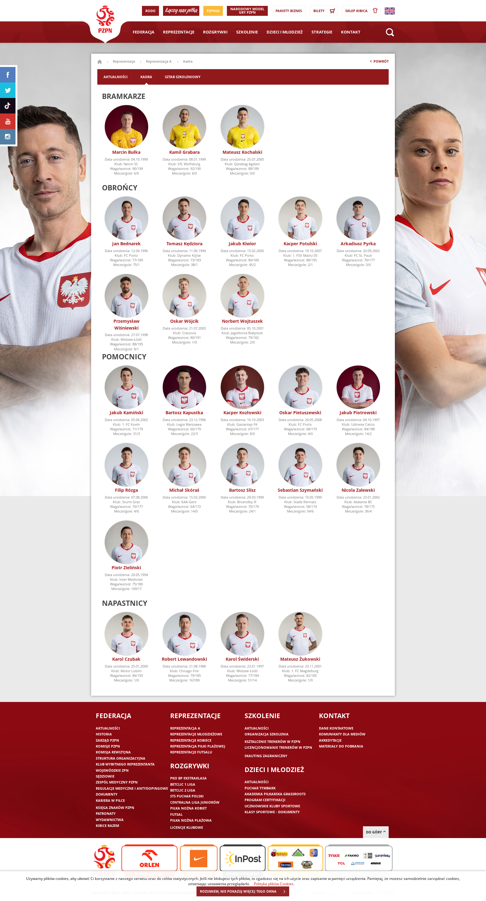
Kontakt (350, 32)
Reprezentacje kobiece (190, 740)
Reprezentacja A (159, 61)
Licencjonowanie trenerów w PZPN (278, 747)
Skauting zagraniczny (266, 755)
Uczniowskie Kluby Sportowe (272, 806)
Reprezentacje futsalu (191, 752)
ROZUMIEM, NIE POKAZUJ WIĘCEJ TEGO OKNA (244, 891)
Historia (104, 734)
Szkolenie (247, 32)
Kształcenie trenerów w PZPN (272, 741)
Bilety (325, 11)
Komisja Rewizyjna (113, 752)
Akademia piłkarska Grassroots (275, 794)
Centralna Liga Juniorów (194, 802)
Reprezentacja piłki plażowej (197, 746)
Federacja (143, 32)
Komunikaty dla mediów (342, 734)
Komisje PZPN (108, 746)
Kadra (146, 76)
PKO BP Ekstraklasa (188, 778)
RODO (150, 10)
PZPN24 (213, 10)
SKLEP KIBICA (362, 11)
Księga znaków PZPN (115, 807)
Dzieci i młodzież (285, 32)
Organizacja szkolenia (267, 734)
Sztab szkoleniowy (183, 76)
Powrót (379, 62)
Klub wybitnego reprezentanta (125, 764)
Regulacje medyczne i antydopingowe (132, 788)
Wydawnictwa (110, 819)
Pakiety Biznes (289, 10)
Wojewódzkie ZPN (112, 770)
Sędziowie (105, 776)
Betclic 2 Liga (182, 790)
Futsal (176, 814)
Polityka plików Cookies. (274, 883)
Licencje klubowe (186, 827)
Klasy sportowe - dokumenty (272, 812)
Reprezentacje (178, 32)
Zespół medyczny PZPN (117, 782)
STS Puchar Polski (187, 796)
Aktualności (116, 76)
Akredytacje (330, 740)
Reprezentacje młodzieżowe (196, 734)
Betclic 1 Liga (182, 784)
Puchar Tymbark (260, 788)
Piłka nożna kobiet (188, 808)
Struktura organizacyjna (120, 758)
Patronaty (106, 813)
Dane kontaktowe (336, 728)
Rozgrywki (215, 32)
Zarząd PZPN (107, 740)
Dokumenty (106, 794)
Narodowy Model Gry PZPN (247, 11)
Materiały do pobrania (341, 746)
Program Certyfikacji (265, 799)
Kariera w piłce (110, 800)
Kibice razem (107, 825)
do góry (376, 832)
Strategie (321, 32)
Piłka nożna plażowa (191, 820)
